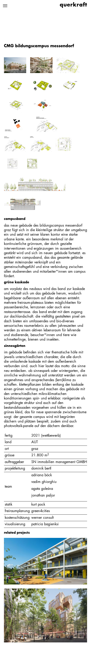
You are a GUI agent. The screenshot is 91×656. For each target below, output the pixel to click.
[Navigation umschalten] (5, 5)
